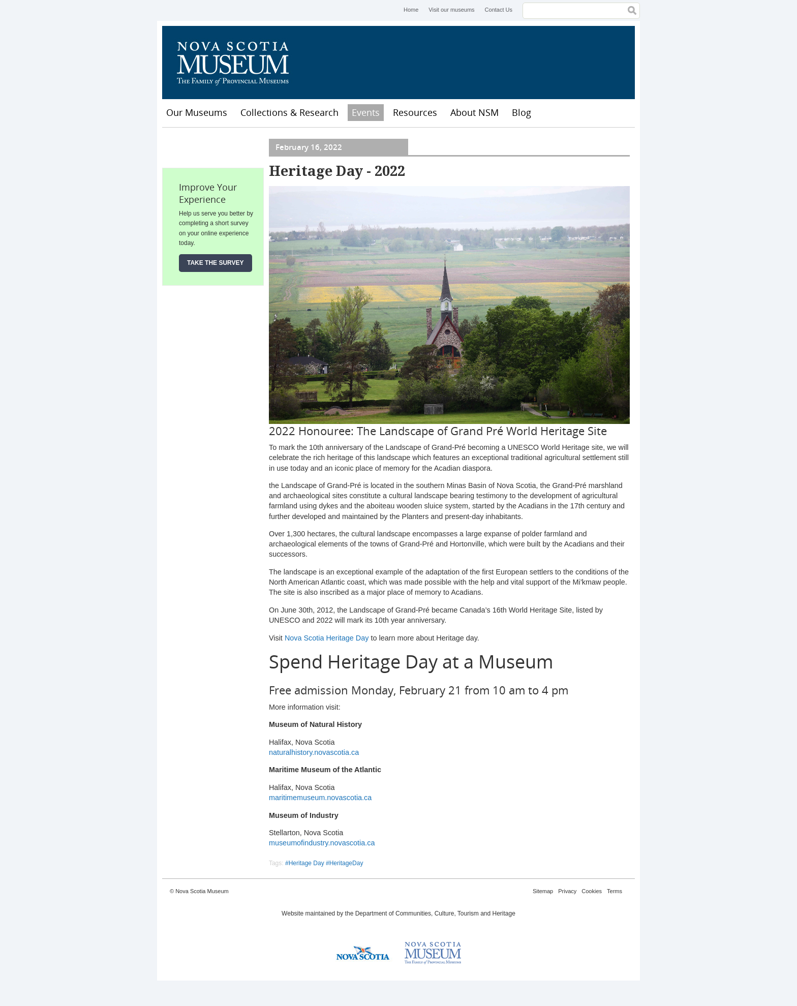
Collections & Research (289, 112)
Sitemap (543, 891)
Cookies (591, 891)
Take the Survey (215, 262)
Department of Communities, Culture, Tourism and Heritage (435, 913)
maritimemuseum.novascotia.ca (320, 798)
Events (366, 112)
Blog (521, 112)
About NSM (474, 112)
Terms (614, 891)
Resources (415, 112)
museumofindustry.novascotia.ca (322, 843)
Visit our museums (451, 10)
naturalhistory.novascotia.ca (314, 752)
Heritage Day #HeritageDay (326, 863)
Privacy (567, 891)
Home (411, 10)
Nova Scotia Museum (238, 62)
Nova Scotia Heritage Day (327, 638)
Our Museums (196, 112)
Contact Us (498, 10)
